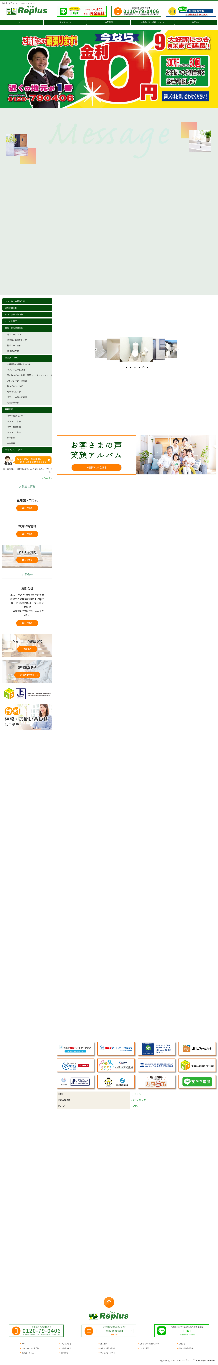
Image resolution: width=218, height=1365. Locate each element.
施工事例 (109, 22)
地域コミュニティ (15, 392)
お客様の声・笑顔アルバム (152, 22)
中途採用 (11, 443)
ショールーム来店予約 (15, 301)
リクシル (136, 1094)
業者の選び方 (13, 351)
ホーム (22, 22)
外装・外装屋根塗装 (14, 328)
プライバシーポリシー (15, 450)
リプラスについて (15, 416)
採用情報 (9, 409)
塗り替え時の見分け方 (17, 340)
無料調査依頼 (11, 308)
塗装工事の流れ (14, 345)
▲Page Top (47, 478)
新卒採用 (11, 438)
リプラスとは (65, 22)
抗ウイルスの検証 (15, 386)
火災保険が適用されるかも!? (19, 364)
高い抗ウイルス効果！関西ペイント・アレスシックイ (29, 375)
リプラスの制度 (14, 432)
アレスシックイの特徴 (17, 381)
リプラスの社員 (14, 427)
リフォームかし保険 (16, 370)
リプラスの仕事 (14, 421)
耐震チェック (13, 402)
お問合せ (196, 22)
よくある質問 (11, 321)
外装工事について (15, 334)
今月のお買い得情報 (14, 314)
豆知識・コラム (12, 357)
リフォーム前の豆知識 (17, 397)
